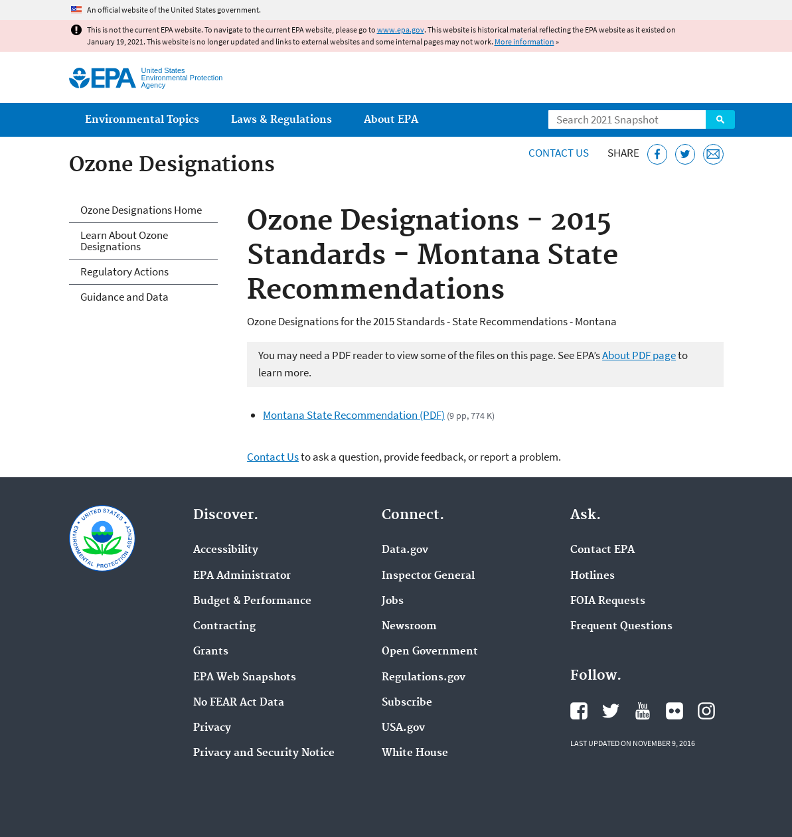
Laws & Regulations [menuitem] (281, 120)
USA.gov (403, 728)
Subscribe (407, 703)
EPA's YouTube (642, 711)
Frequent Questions (621, 627)
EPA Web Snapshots (244, 678)
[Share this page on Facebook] (657, 154)
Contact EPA (602, 550)
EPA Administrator (242, 576)
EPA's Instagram (706, 711)
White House (415, 753)
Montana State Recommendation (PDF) (354, 415)
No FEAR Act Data (238, 703)
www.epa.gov (400, 30)
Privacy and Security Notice (264, 753)
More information (524, 41)
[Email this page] (713, 154)
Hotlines (592, 576)
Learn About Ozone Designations (124, 241)
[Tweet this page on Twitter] (685, 154)
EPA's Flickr (674, 711)
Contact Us (558, 152)
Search (720, 119)
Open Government (430, 652)
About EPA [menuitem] (391, 120)
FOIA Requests (607, 601)
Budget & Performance (252, 601)
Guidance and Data (124, 296)
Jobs (393, 601)
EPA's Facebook (579, 711)
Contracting (224, 627)
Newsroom (409, 627)
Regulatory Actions (124, 271)
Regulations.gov (423, 678)
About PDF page (639, 355)
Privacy (212, 728)
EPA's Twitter (610, 711)
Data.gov (405, 550)
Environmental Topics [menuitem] (142, 120)
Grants (210, 652)
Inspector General (428, 576)
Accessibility (225, 550)
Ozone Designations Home (141, 209)
